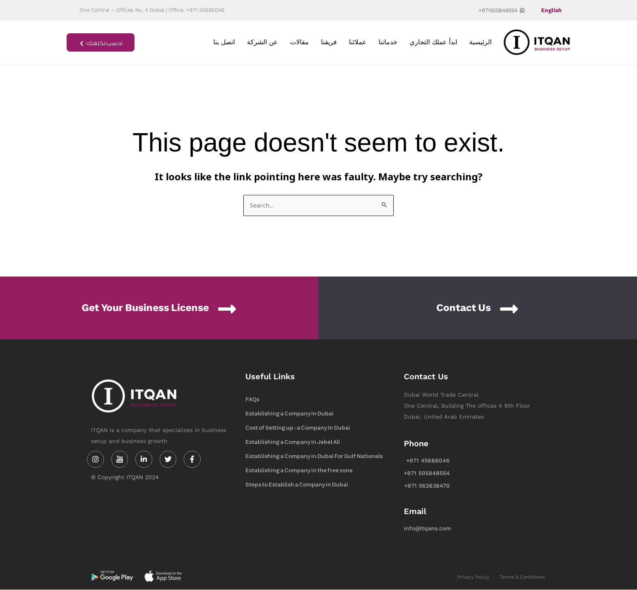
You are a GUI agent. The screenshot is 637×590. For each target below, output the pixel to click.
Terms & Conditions (522, 578)
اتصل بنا (224, 42)
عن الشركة (262, 42)
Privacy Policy (473, 578)
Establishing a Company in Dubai (289, 414)
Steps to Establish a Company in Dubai (296, 485)
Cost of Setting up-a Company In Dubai (297, 428)
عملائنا (357, 42)
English (551, 10)
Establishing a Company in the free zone (299, 471)
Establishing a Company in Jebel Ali (292, 442)
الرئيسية (480, 42)
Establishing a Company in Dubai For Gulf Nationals (314, 457)
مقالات (299, 42)
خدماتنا (388, 42)
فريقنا (329, 42)
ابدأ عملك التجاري (433, 42)
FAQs (252, 400)
